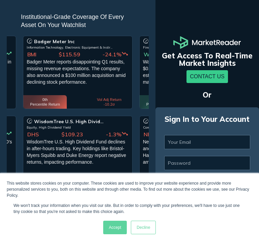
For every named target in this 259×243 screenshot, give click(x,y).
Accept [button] (115, 227)
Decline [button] (143, 227)
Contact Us (207, 76)
